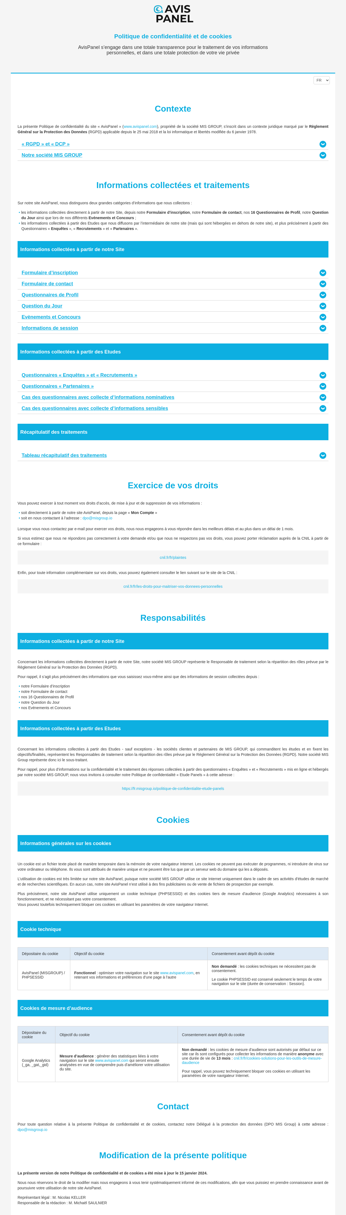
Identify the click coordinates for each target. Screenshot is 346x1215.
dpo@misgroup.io (97, 518)
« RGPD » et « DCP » (46, 144)
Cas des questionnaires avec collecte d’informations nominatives (98, 397)
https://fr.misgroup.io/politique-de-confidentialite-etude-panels (173, 788)
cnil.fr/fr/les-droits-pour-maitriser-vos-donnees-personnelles (173, 586)
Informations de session (50, 328)
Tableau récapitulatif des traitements (64, 455)
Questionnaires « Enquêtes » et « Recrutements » (79, 375)
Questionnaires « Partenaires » (58, 386)
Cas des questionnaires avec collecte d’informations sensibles (95, 408)
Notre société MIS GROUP (52, 155)
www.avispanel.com (140, 126)
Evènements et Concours (51, 317)
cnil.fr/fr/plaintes (173, 557)
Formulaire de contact (47, 283)
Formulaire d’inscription (50, 272)
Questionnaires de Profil (50, 295)
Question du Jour (42, 306)
